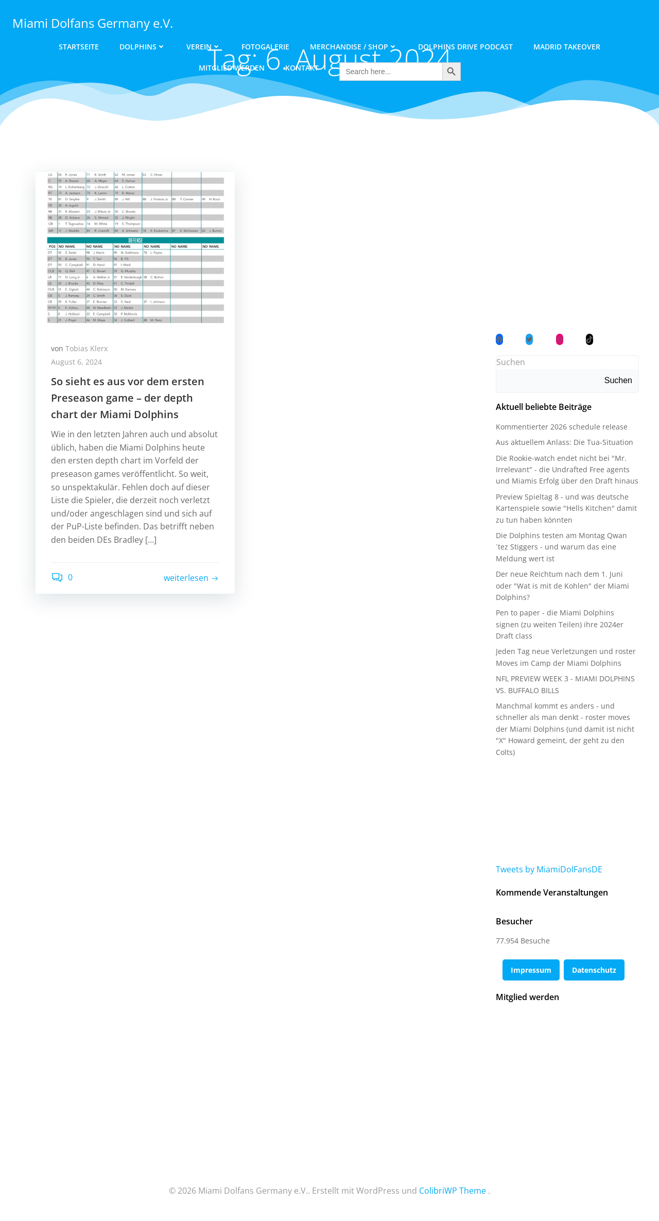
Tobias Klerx (86, 348)
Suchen (510, 362)
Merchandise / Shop (353, 46)
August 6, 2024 (76, 362)
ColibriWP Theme (452, 1190)
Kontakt (302, 68)
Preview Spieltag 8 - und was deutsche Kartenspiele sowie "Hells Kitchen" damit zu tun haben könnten (566, 508)
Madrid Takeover (566, 46)
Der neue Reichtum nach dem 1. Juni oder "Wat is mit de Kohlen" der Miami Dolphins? (562, 585)
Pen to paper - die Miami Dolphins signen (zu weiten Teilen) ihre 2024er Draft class (559, 624)
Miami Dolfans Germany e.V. (92, 22)
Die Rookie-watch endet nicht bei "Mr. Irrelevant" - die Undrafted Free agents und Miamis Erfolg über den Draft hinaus (567, 469)
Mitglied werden (232, 68)
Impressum (531, 970)
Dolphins (142, 46)
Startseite (79, 46)
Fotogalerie (265, 46)
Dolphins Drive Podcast (465, 46)
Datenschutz (594, 970)
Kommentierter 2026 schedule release (562, 427)
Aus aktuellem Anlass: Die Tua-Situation (564, 442)
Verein (203, 46)
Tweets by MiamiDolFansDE (549, 869)
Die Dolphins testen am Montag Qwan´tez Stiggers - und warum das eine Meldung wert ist (561, 546)
